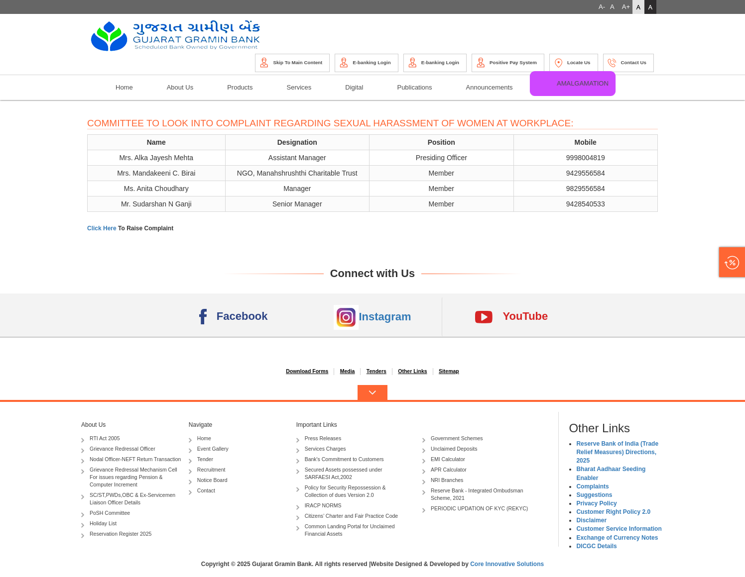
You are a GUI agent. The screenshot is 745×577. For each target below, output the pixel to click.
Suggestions (594, 494)
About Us (180, 87)
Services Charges (321, 449)
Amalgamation (583, 83)
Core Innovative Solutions (507, 564)
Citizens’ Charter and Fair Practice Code (347, 516)
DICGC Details (596, 546)
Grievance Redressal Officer (118, 449)
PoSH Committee (105, 513)
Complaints (592, 486)
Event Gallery (209, 449)
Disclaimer (591, 520)
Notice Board (208, 480)
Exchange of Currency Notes (617, 537)
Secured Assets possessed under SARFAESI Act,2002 (339, 473)
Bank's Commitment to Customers (340, 460)
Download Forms (307, 371)
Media (347, 371)
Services (298, 87)
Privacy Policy (596, 503)
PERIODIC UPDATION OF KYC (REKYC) (475, 509)
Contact (202, 491)
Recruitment (207, 470)
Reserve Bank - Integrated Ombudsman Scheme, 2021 (472, 494)
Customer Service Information (618, 528)
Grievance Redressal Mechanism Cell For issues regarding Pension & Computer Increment (129, 477)
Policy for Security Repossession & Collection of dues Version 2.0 (341, 491)
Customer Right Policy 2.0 (613, 511)
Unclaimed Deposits (449, 449)
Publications (414, 87)
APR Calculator (444, 470)
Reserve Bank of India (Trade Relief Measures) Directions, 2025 (617, 452)
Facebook (233, 317)
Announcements (489, 87)
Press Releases (319, 439)
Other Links (412, 371)
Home (124, 87)
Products (239, 87)
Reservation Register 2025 (116, 534)
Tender (201, 460)
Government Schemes (452, 439)
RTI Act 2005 (100, 439)
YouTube (511, 317)
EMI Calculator (443, 460)
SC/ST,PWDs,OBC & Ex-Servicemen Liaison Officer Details (128, 498)
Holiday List (99, 524)
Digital (354, 87)
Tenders (376, 371)
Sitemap (449, 371)
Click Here (102, 228)
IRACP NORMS (319, 506)
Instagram (372, 317)
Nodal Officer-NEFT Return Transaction (131, 460)
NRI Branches (442, 480)
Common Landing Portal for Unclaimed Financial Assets (345, 530)
